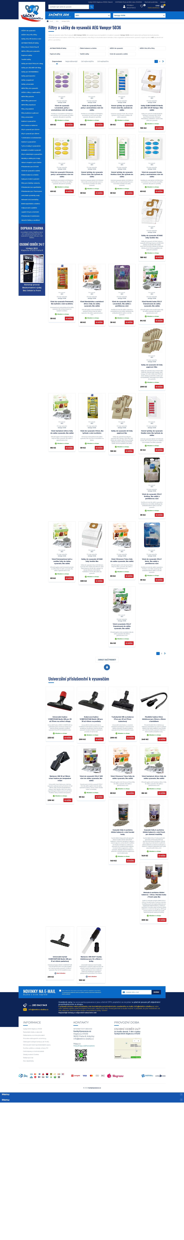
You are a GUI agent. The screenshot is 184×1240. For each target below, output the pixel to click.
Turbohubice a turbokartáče (31, 138)
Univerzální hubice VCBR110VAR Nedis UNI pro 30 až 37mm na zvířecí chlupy (60, 719)
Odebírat (156, 992)
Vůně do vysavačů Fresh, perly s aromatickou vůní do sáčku (92, 108)
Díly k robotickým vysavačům (31, 154)
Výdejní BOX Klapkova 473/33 (32, 1029)
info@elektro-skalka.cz (38, 1010)
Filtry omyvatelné (27, 109)
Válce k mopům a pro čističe (31, 162)
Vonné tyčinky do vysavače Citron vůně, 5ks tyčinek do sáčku (92, 174)
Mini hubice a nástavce (29, 125)
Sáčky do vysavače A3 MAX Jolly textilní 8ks (92, 560)
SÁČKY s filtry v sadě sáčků (30, 92)
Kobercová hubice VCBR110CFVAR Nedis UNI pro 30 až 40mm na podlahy (91, 719)
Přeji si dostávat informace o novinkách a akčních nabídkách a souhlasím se (81, 992)
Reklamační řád (28, 1057)
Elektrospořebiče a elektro (30, 204)
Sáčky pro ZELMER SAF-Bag (31, 68)
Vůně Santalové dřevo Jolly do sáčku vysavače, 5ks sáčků (62, 432)
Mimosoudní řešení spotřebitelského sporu (37, 1045)
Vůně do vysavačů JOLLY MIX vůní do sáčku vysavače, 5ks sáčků (91, 778)
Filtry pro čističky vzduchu (30, 183)
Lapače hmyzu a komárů (30, 212)
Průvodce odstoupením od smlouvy (34, 1038)
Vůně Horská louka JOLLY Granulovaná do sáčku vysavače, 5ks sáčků (152, 304)
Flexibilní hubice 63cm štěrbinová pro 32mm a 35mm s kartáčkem (154, 719)
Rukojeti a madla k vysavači (31, 150)
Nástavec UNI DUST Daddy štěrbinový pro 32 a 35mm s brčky (91, 959)
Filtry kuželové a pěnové (29, 113)
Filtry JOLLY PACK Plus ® (30, 47)
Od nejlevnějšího (87, 61)
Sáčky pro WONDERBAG (29, 72)
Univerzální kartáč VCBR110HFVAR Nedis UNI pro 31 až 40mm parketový (59, 959)
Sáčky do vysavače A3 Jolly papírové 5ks (122, 432)
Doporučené (57, 61)
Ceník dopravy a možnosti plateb (33, 1051)
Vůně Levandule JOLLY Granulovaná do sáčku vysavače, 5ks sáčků (122, 626)
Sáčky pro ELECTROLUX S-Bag (32, 63)
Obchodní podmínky (151, 2)
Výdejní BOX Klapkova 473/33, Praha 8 (100, 2)
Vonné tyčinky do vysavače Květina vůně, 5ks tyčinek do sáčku (122, 174)
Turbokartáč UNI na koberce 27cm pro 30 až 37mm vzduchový (123, 719)
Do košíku (69, 124)
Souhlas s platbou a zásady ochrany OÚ (35, 1048)
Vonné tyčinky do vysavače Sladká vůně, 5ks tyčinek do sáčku (152, 433)
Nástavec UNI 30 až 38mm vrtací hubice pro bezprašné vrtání (60, 778)
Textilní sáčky (26, 59)
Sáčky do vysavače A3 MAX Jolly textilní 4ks (152, 237)
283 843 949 (38, 1005)
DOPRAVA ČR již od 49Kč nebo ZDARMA (128, 2)
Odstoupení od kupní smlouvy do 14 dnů (36, 1041)
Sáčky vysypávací (27, 80)
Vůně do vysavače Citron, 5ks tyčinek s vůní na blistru (91, 432)
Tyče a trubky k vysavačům (31, 146)
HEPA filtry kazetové (28, 105)
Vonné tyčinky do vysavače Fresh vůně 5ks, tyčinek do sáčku (122, 108)
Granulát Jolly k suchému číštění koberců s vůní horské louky (122, 832)
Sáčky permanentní (28, 76)
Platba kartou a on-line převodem (34, 1035)
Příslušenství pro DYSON (30, 166)
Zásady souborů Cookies (31, 1054)
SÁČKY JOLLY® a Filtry (29, 35)
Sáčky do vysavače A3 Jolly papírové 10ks (152, 366)
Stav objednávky (28, 1061)
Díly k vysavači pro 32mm (30, 129)
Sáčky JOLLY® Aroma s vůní (31, 39)
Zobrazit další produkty (107, 659)
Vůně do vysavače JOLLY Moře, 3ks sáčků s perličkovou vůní (152, 561)
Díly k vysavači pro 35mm (30, 133)
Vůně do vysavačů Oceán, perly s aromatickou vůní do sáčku (152, 174)
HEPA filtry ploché (27, 96)
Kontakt (163, 2)
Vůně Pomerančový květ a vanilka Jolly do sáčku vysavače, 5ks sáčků (62, 561)
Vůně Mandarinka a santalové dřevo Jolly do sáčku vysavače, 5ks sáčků (92, 304)
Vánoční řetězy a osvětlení (30, 220)
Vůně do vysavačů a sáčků (30, 171)
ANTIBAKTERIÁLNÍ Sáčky (30, 43)
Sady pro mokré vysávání (30, 179)
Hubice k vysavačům (28, 121)
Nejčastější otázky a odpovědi (32, 1032)
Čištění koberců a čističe (29, 175)
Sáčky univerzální (27, 84)
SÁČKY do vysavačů (28, 30)
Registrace (131, 7)
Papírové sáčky (26, 55)
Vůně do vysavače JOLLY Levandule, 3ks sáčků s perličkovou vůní (122, 304)
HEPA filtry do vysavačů (29, 88)
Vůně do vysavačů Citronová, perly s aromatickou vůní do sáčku (62, 174)
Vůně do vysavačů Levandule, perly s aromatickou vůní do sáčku (62, 108)
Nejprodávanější (71, 61)
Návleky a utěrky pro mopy (30, 158)
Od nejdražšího (103, 61)
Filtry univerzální (27, 117)
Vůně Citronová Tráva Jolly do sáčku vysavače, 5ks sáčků (121, 560)
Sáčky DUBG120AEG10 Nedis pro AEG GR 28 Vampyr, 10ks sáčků (152, 108)
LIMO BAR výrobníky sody (30, 195)
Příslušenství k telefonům (30, 216)
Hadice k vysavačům (28, 142)
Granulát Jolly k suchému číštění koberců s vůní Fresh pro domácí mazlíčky (154, 832)
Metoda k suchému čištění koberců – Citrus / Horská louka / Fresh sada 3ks (154, 895)
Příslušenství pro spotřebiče (31, 187)
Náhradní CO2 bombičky (29, 199)
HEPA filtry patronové (28, 100)
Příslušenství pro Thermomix (31, 191)
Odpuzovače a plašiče (29, 208)
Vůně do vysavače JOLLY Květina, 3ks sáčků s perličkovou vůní (152, 496)
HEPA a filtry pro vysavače (30, 51)
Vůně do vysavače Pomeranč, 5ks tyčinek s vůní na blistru (61, 303)
